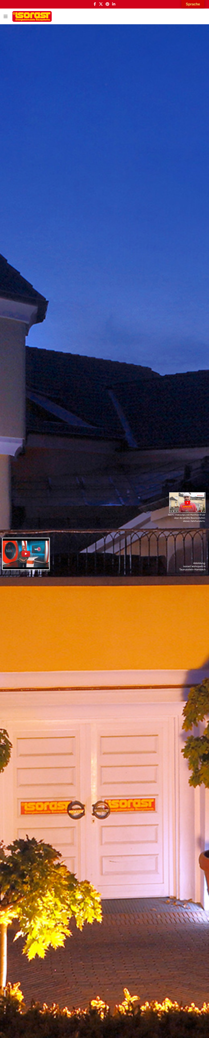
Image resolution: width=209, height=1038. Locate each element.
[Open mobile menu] (5, 16)
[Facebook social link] (95, 4)
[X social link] (101, 4)
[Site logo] (32, 16)
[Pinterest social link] (107, 4)
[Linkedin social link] (114, 4)
